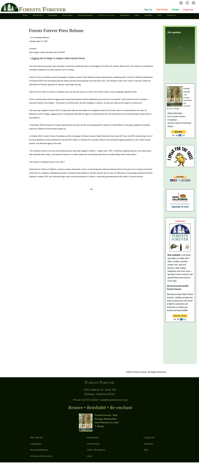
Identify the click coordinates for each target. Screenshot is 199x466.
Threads (193, 3)
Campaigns (36, 444)
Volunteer (148, 444)
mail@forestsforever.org (113, 399)
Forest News (93, 444)
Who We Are (36, 437)
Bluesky (187, 3)
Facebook (181, 3)
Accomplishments (39, 450)
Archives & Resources (41, 456)
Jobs (146, 450)
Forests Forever (42, 9)
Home (25, 15)
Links (89, 456)
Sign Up (148, 9)
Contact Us (149, 437)
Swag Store (188, 9)
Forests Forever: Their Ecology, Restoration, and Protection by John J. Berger (107, 420)
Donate (175, 9)
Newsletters (93, 437)
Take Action (162, 9)
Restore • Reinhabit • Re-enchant (100, 407)
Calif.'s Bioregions (96, 450)
